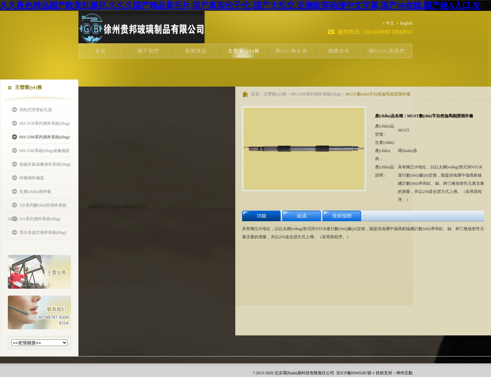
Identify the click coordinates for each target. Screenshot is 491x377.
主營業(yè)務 (244, 51)
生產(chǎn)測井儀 (35, 191)
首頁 (100, 51)
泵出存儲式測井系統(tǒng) (42, 232)
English (405, 23)
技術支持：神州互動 (394, 373)
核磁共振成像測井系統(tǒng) (45, 164)
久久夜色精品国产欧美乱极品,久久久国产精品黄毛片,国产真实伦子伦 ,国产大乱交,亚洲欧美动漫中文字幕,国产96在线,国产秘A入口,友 (240, 5)
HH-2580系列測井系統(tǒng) (44, 137)
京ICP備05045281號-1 (355, 373)
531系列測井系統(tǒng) (39, 218)
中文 (388, 23)
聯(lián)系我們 (387, 51)
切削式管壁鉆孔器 (35, 109)
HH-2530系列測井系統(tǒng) (44, 123)
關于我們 (148, 51)
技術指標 (342, 215)
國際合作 (339, 51)
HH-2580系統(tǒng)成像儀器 (44, 150)
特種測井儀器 (31, 178)
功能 (261, 215)
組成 (302, 215)
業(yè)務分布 (292, 51)
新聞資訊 (196, 51)
